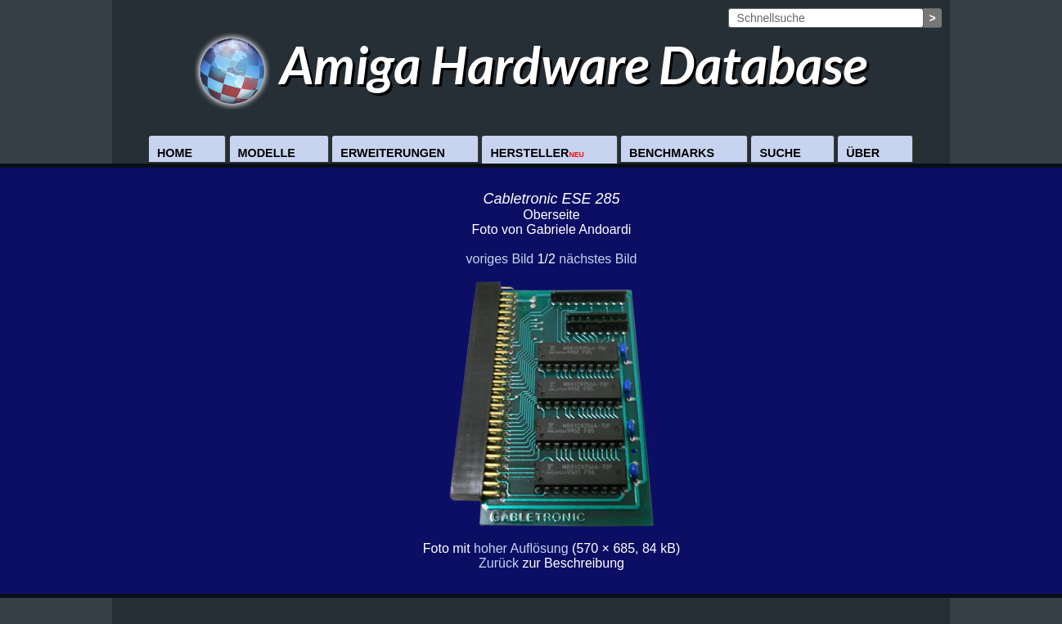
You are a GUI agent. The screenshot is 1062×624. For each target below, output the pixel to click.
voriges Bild (499, 259)
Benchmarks (671, 152)
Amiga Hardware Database (531, 64)
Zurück (499, 563)
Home (174, 152)
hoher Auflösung (521, 548)
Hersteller (536, 152)
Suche (779, 152)
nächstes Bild (598, 259)
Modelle (266, 152)
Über (863, 152)
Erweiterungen (392, 152)
